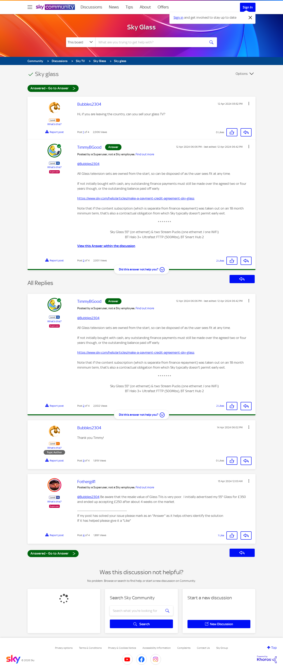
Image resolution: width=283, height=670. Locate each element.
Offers (163, 7)
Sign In (248, 7)
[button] (249, 103)
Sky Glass (141, 27)
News (114, 7)
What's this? (54, 124)
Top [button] (274, 648)
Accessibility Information (156, 647)
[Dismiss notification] (250, 18)
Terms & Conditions (90, 647)
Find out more (145, 154)
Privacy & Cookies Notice (122, 647)
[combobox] (150, 42)
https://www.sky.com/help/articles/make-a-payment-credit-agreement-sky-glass (135, 198)
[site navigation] (30, 7)
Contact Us (203, 647)
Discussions (91, 7)
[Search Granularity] (80, 42)
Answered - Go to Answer (53, 88)
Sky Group (222, 647)
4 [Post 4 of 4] (84, 535)
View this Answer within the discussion (106, 246)
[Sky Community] (55, 7)
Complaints (183, 647)
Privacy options (64, 647)
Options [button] (242, 74)
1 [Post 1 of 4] (83, 132)
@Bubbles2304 (88, 164)
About (145, 7)
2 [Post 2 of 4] (83, 260)
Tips (129, 7)
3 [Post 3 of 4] (83, 460)
